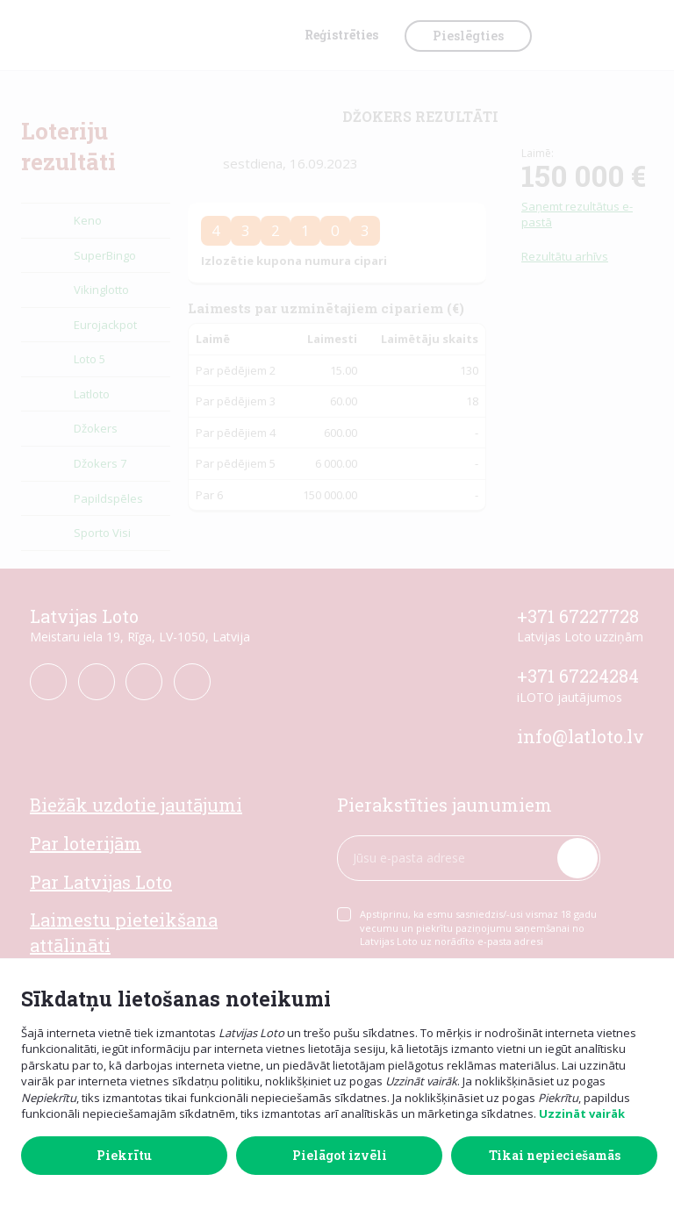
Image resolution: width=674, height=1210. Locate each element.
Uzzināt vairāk (582, 1113)
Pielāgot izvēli (339, 1155)
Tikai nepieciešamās (554, 1155)
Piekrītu (124, 1155)
